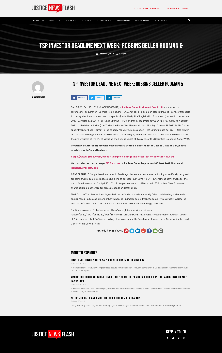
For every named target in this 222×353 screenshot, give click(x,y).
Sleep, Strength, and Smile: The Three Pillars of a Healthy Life (108, 298)
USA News (85, 20)
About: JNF (38, 20)
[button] (189, 20)
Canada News (103, 20)
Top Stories (171, 8)
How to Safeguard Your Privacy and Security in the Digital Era (107, 260)
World (186, 8)
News (52, 20)
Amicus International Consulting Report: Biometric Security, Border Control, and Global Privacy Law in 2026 (129, 279)
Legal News (160, 20)
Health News (142, 20)
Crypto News (122, 20)
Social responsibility (147, 8)
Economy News (67, 20)
